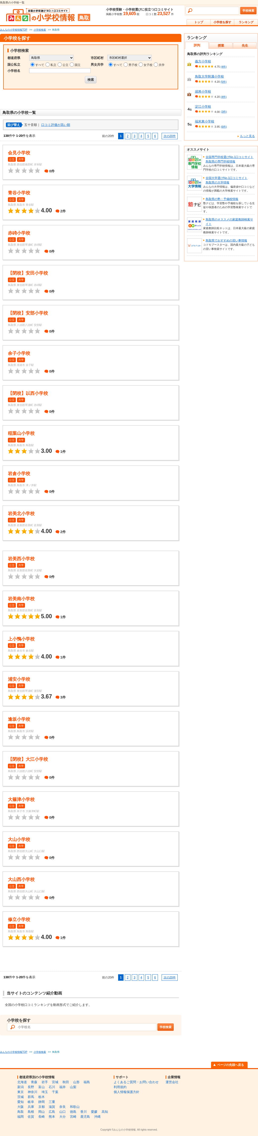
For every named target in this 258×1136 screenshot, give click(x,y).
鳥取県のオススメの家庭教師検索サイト (229, 222)
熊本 (52, 1116)
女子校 (148, 65)
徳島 (73, 1112)
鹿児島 (85, 1116)
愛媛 (94, 1112)
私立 (53, 65)
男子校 (133, 65)
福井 (62, 1087)
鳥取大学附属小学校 (209, 76)
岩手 (45, 1082)
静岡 (41, 1102)
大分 (62, 1116)
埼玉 (45, 1092)
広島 (52, 1112)
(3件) (224, 111)
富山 (41, 1087)
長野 (31, 1087)
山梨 (73, 1087)
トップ (198, 22)
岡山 (41, 1112)
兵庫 (31, 1107)
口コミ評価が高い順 (55, 125)
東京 (20, 1092)
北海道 (22, 1082)
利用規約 (120, 1087)
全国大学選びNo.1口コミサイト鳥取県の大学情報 (226, 180)
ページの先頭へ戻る (230, 1065)
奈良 (62, 1107)
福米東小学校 (204, 121)
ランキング (246, 22)
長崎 (41, 1116)
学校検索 (248, 10)
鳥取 (20, 1112)
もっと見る (247, 136)
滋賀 (52, 1107)
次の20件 (170, 136)
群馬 (31, 1097)
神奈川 (32, 1092)
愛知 (20, 1102)
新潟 (20, 1087)
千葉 (55, 1092)
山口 (62, 1112)
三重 (52, 1102)
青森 (34, 1082)
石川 (52, 1087)
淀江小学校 (203, 106)
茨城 (20, 1097)
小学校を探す (222, 22)
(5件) (224, 81)
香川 (83, 1112)
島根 (31, 1112)
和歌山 (75, 1107)
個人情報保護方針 (126, 1092)
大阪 (20, 1107)
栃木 (41, 1097)
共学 (162, 65)
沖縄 (97, 1116)
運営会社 (172, 1082)
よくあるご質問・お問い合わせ (136, 1082)
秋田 (66, 1082)
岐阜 (31, 1102)
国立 (78, 65)
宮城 (55, 1082)
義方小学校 (203, 61)
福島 (87, 1082)
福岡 (20, 1116)
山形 (76, 1082)
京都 (41, 1107)
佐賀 (31, 1116)
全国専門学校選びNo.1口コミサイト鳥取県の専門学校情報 (229, 159)
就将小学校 (203, 91)
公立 (65, 65)
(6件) (224, 126)
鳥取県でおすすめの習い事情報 (226, 240)
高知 (105, 1112)
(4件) (224, 66)
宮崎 (73, 1116)
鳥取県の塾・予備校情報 (222, 199)
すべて (39, 65)
